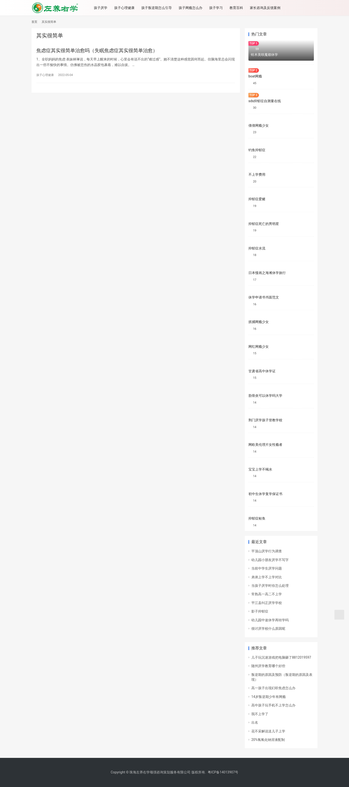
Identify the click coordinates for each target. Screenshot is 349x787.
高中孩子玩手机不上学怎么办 (273, 705)
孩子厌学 (102, 8)
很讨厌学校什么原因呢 (268, 628)
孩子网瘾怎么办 (192, 8)
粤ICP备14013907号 (223, 772)
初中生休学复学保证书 (265, 494)
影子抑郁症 (259, 611)
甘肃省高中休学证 (262, 371)
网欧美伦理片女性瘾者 (265, 445)
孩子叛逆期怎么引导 (158, 8)
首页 (34, 22)
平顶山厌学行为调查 (266, 551)
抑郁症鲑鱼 (256, 518)
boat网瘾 (255, 76)
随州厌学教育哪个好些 (268, 666)
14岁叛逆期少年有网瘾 (268, 697)
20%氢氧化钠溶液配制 (268, 740)
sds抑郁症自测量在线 (264, 101)
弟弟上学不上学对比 (266, 577)
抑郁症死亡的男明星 (263, 224)
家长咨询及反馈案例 (266, 8)
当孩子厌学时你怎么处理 (270, 586)
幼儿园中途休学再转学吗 (270, 620)
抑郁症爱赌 (256, 199)
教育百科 (237, 8)
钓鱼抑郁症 (256, 150)
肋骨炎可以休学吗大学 (265, 396)
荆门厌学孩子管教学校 (265, 420)
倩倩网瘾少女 (258, 125)
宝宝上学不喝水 (260, 469)
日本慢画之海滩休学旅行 (267, 273)
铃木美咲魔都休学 (264, 55)
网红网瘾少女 (258, 346)
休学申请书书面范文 (263, 297)
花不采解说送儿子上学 (268, 731)
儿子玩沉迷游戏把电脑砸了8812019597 (281, 657)
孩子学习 (217, 8)
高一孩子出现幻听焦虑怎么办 (273, 688)
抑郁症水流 (256, 248)
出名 (254, 722)
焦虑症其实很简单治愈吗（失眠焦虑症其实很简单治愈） (97, 50)
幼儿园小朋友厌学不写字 (270, 560)
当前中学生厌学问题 (266, 568)
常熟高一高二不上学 (266, 594)
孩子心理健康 (125, 8)
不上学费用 (256, 174)
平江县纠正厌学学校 (266, 603)
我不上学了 (259, 714)
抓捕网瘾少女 (258, 322)
